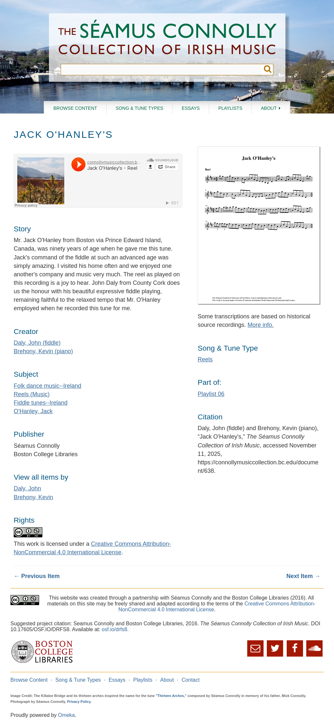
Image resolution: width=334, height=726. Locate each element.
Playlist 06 (211, 394)
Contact (191, 680)
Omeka (66, 715)
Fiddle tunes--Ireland (41, 402)
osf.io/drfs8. (115, 629)
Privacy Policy (79, 702)
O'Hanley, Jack (33, 411)
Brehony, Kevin (33, 497)
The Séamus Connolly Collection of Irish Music (167, 38)
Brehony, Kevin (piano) (43, 351)
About (269, 108)
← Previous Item (37, 576)
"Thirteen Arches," (171, 696)
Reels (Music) (32, 394)
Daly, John (27, 488)
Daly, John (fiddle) (37, 343)
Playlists (230, 108)
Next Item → (303, 576)
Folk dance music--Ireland (47, 386)
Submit (267, 69)
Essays (191, 108)
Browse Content (75, 108)
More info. (261, 325)
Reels (205, 359)
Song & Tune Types (139, 108)
